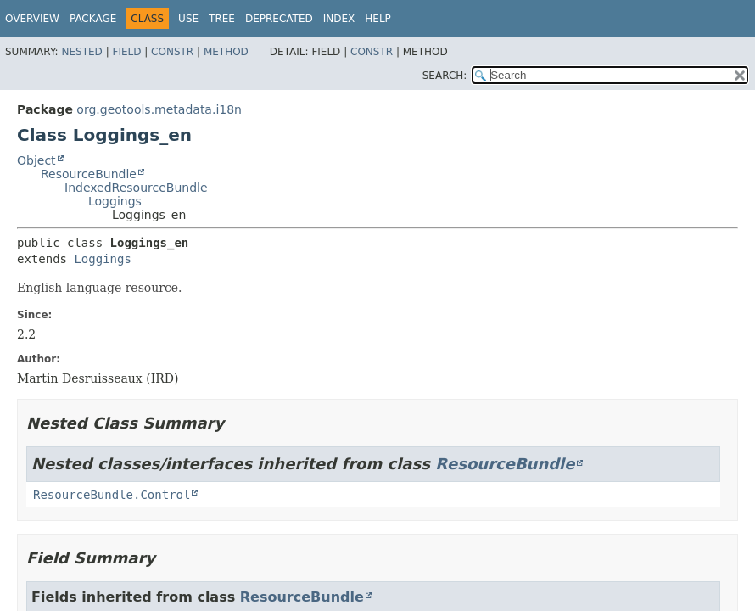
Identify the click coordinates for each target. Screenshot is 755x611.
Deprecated (279, 19)
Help (378, 19)
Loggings (115, 201)
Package (93, 19)
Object (36, 160)
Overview (32, 19)
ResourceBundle (89, 174)
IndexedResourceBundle (136, 187)
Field (126, 52)
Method (226, 52)
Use (188, 19)
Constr (172, 52)
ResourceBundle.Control (111, 495)
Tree (222, 19)
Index (339, 19)
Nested (81, 52)
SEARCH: (444, 75)
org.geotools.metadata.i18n (159, 109)
